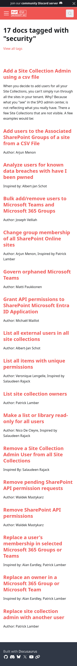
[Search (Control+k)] (70, 13)
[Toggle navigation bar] (6, 13)
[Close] (74, 3)
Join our (36, 3)
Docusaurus (28, 651)
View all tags (12, 48)
